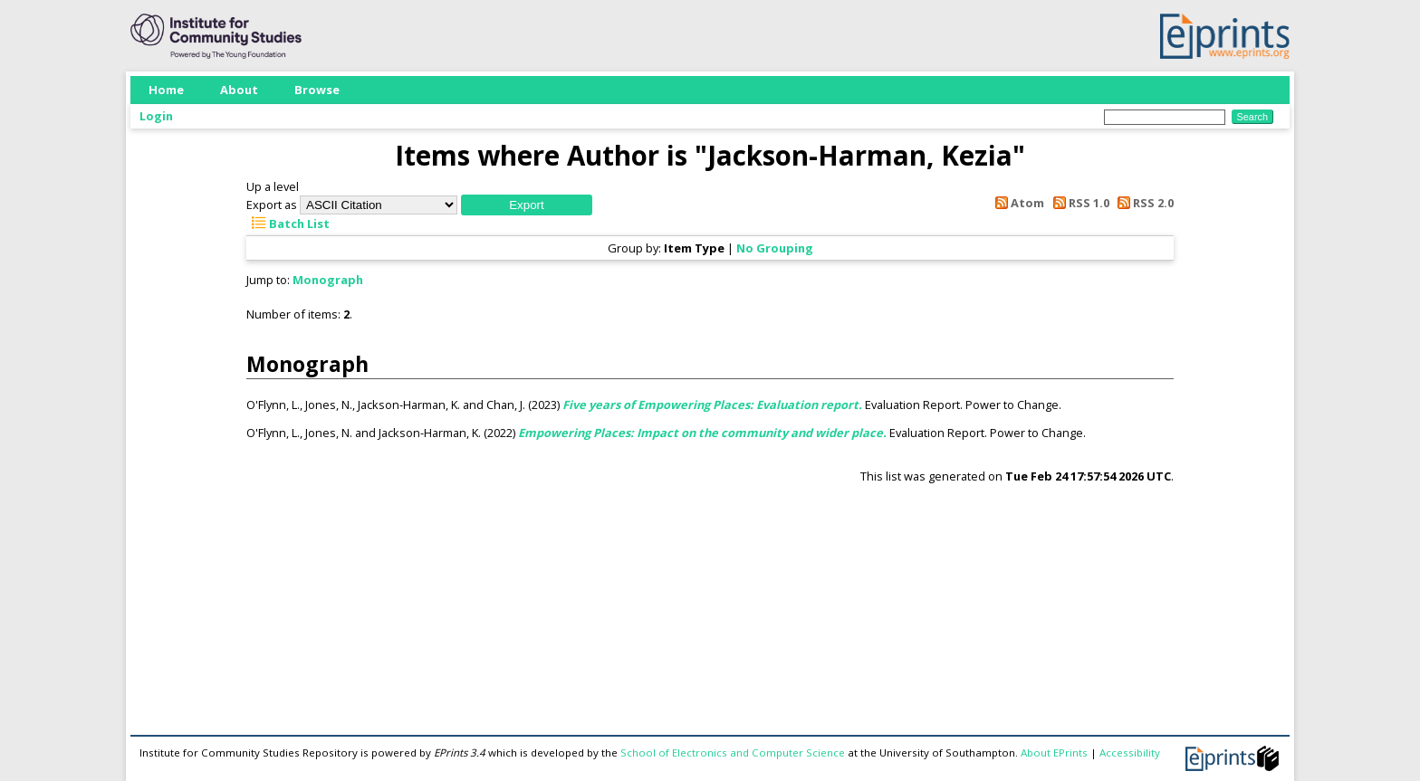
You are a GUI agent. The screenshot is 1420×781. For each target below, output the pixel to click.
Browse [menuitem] (317, 89)
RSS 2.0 (1143, 203)
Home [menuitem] (166, 89)
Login (156, 116)
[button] (526, 205)
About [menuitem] (239, 89)
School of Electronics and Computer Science (732, 752)
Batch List (288, 223)
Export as (271, 204)
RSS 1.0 (1077, 203)
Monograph (328, 279)
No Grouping (774, 248)
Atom (1017, 203)
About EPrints (1054, 752)
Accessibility (1129, 752)
